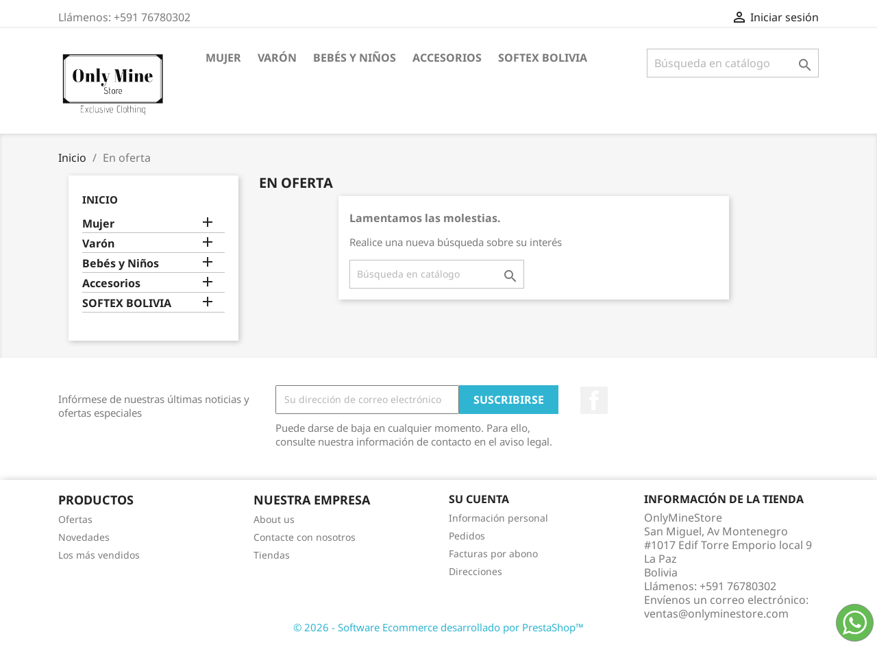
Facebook (594, 400)
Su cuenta (479, 499)
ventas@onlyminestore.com (716, 613)
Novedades (84, 537)
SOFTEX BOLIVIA (542, 57)
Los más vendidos (99, 554)
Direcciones (475, 571)
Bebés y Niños (354, 57)
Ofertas (75, 519)
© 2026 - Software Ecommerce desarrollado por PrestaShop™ (438, 627)
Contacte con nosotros (305, 537)
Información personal (498, 517)
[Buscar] (733, 63)
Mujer (223, 57)
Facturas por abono (493, 553)
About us (274, 519)
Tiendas (272, 554)
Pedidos (467, 535)
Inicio (100, 199)
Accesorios (447, 57)
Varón (277, 57)
